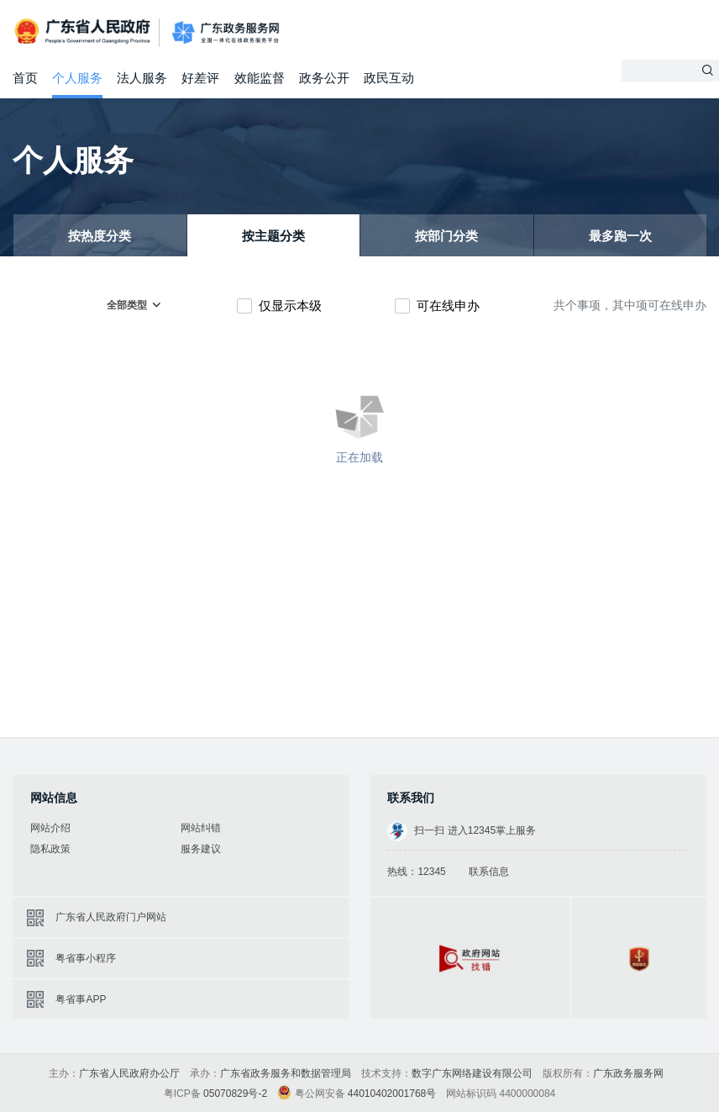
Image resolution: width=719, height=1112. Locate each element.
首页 (25, 78)
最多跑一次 (620, 236)
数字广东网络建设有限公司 (472, 1073)
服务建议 (201, 849)
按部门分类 (446, 236)
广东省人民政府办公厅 (129, 1073)
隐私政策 (50, 849)
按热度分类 (99, 236)
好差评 (200, 78)
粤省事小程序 (85, 958)
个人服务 (77, 78)
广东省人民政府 (84, 31)
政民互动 (389, 78)
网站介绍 (50, 828)
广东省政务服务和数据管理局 (285, 1073)
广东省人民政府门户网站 (110, 917)
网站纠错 (201, 828)
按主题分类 (273, 236)
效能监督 (259, 78)
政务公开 (324, 78)
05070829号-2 (235, 1093)
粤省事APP (80, 999)
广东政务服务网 (225, 33)
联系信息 (489, 871)
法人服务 (142, 78)
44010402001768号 (392, 1093)
